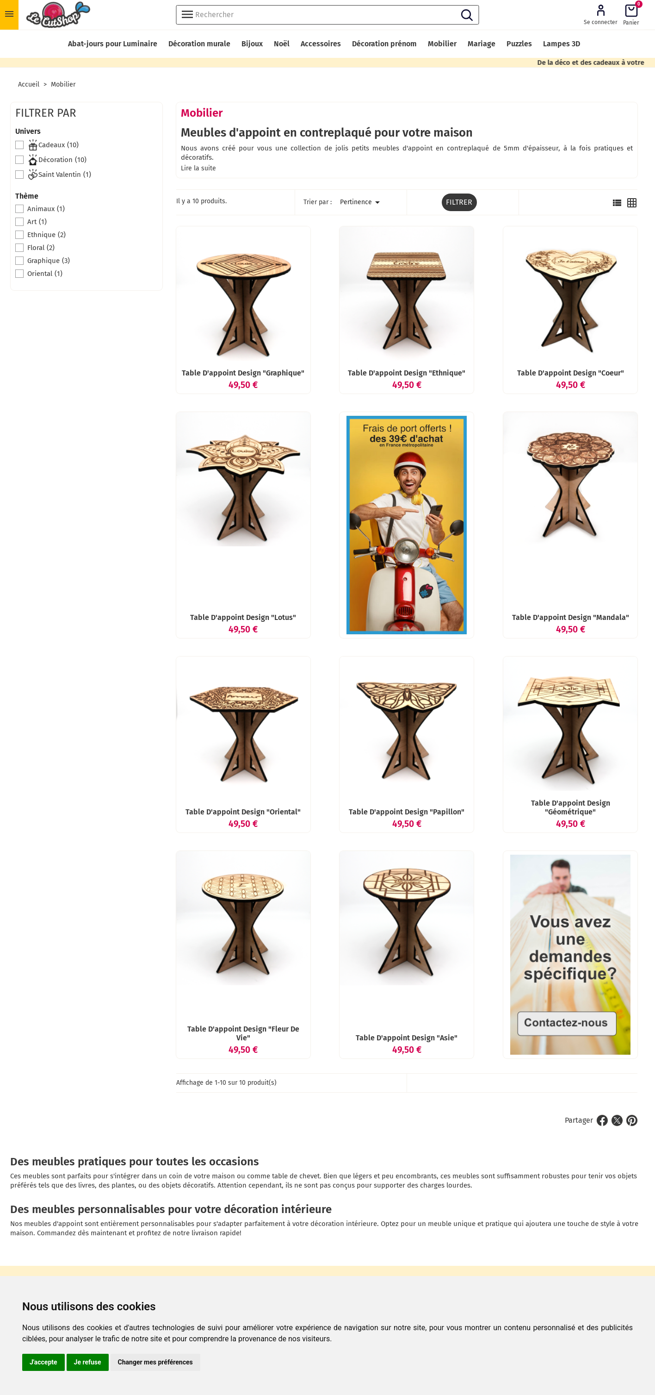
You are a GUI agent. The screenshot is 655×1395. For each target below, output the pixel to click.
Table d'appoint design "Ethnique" (406, 373)
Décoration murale (199, 43)
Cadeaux (53, 144)
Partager (602, 1120)
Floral (41, 247)
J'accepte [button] (43, 1362)
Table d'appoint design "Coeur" (570, 373)
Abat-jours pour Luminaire (112, 43)
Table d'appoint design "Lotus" (243, 617)
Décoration (57, 159)
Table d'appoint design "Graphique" (243, 373)
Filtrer (459, 202)
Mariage (481, 43)
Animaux (46, 208)
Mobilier (442, 43)
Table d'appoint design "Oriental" (243, 811)
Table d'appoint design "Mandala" (570, 617)
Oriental (44, 273)
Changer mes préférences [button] (155, 1362)
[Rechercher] (327, 15)
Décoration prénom (384, 43)
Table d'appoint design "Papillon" (406, 811)
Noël (282, 43)
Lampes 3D (561, 43)
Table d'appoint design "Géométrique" (570, 807)
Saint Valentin (59, 174)
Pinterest (631, 1120)
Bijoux (252, 43)
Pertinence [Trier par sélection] (361, 202)
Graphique (48, 260)
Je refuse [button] (87, 1362)
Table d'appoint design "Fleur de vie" (243, 1033)
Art (37, 221)
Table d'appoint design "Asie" (406, 1037)
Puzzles (519, 43)
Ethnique (46, 234)
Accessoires (321, 43)
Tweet (617, 1120)
